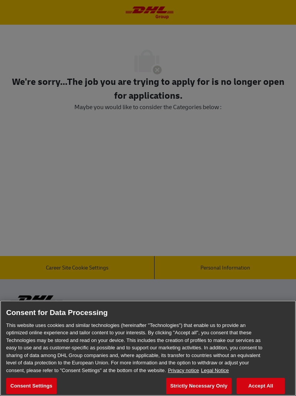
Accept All (260, 386)
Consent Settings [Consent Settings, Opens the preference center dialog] (31, 386)
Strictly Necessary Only (198, 386)
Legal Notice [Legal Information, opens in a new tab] (215, 370)
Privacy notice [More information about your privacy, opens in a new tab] (183, 370)
